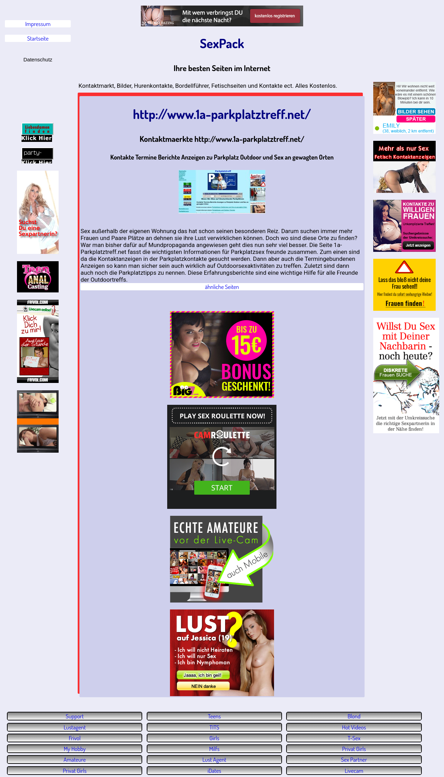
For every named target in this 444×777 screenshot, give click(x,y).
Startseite (38, 38)
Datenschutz (37, 59)
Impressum (38, 23)
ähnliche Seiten (222, 286)
